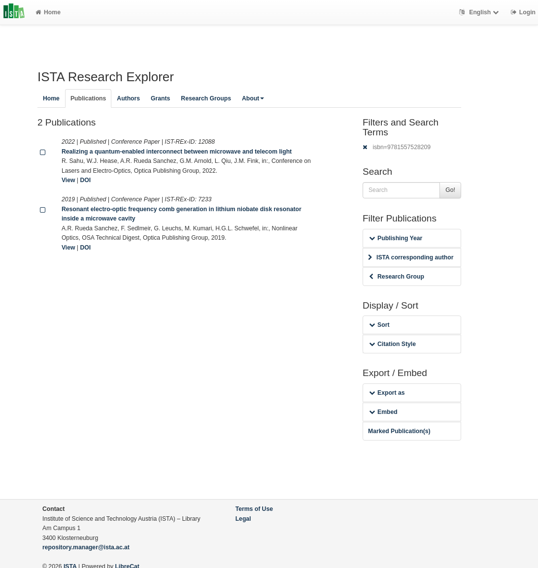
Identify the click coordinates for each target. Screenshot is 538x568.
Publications (88, 98)
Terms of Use (254, 508)
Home (48, 12)
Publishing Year (395, 238)
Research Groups (206, 98)
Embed (383, 412)
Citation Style (392, 344)
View (68, 180)
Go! (450, 190)
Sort (379, 324)
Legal (243, 518)
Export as (387, 392)
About (253, 98)
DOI (85, 180)
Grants (160, 98)
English (480, 12)
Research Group (396, 276)
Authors (128, 98)
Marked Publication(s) (399, 431)
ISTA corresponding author (411, 257)
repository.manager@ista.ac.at (86, 547)
